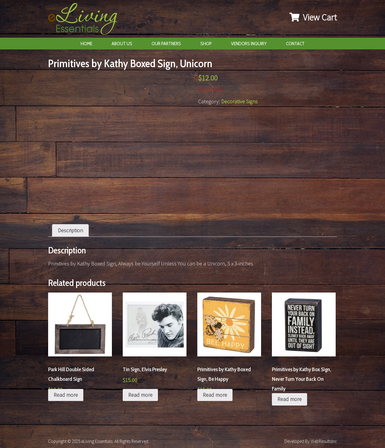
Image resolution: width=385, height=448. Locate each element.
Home (86, 43)
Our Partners (166, 43)
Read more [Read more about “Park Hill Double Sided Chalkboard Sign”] (66, 394)
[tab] (70, 230)
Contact (295, 43)
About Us (122, 43)
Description (70, 230)
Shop (206, 43)
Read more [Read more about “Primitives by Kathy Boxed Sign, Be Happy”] (215, 394)
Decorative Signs (239, 101)
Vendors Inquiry (249, 43)
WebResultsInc (324, 441)
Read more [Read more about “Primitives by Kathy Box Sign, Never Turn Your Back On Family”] (289, 399)
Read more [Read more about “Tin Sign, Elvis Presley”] (140, 394)
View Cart (313, 17)
